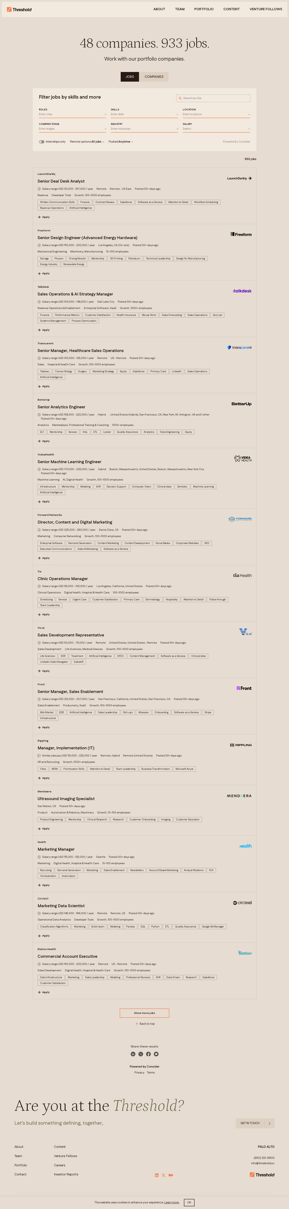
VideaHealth (46, 455)
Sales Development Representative (71, 635)
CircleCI (43, 899)
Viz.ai (41, 628)
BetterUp (44, 400)
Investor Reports (66, 1174)
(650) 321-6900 (264, 1158)
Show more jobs (144, 1013)
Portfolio (204, 9)
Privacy (139, 1073)
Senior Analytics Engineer (61, 407)
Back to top (144, 1024)
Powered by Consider (236, 142)
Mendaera (44, 792)
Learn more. (171, 1203)
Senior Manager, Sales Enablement (70, 692)
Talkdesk (43, 287)
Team (180, 9)
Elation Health (47, 949)
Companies (154, 76)
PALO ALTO (266, 1147)
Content (231, 9)
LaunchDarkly (47, 174)
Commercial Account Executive (67, 956)
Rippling (43, 741)
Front (41, 684)
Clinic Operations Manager (63, 579)
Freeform (44, 231)
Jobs (130, 76)
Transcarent (45, 343)
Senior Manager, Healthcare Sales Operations (81, 351)
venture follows (266, 9)
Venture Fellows (65, 1156)
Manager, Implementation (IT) (66, 748)
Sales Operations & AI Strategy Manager (75, 294)
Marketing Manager (56, 849)
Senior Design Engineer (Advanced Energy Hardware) (87, 238)
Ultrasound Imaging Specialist (66, 799)
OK (189, 1203)
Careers (59, 1165)
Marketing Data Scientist (61, 906)
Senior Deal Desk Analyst (61, 181)
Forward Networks (50, 515)
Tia (39, 572)
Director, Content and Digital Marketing (75, 522)
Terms (151, 1073)
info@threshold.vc (263, 1163)
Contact (20, 1174)
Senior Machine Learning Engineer (69, 462)
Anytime (125, 142)
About (159, 9)
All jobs (97, 142)
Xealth (42, 842)
